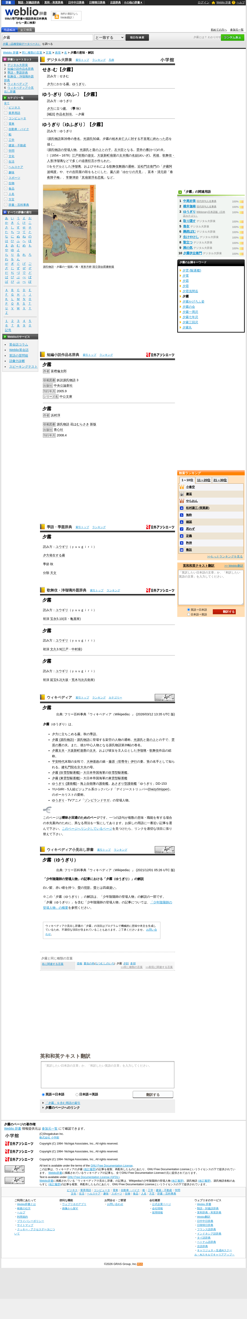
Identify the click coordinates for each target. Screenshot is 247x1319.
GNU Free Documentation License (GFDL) (93, 1177)
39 (65, 139)
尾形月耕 (86, 266)
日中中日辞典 (76, 2)
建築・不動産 (17, 145)
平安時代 (58, 761)
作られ (102, 161)
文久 (53, 649)
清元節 (162, 172)
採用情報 (157, 1212)
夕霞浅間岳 (190, 291)
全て (6, 103)
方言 (11, 199)
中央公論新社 (63, 385)
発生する (55, 555)
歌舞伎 (154, 750)
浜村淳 (55, 415)
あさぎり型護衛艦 (124, 783)
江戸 (65, 649)
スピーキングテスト (23, 366)
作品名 (60, 114)
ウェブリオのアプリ (74, 1204)
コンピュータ (17, 118)
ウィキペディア (59, 697)
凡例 (111, 59)
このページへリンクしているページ (87, 828)
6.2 (58, 680)
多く (75, 161)
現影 (87, 887)
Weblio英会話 (19, 350)
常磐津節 (72, 177)
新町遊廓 (80, 750)
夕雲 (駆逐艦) (191, 270)
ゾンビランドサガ (97, 800)
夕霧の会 (188, 306)
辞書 (8, 2)
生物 (11, 183)
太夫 (93, 750)
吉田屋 (77, 172)
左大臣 (119, 150)
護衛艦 (103, 783)
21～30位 (220, 480)
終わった (159, 139)
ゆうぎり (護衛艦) (64, 783)
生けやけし (191, 237)
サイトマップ (25, 1225)
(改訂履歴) (89, 1169)
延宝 (53, 680)
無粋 (189, 515)
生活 (11, 161)
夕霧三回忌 (190, 322)
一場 (67, 266)
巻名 (77, 139)
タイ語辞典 (204, 1237)
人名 (11, 194)
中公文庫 (66, 396)
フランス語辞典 (206, 1229)
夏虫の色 (89, 963)
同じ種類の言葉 (32, 52)
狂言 (91, 161)
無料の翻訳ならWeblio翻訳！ (69, 15)
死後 (156, 155)
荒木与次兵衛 (81, 680)
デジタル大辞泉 (59, 60)
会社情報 (157, 1208)
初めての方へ (219, 29)
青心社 (58, 429)
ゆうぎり (78, 84)
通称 (131, 166)
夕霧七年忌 (190, 317)
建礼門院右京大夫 (74, 767)
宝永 (53, 619)
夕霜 (185, 281)
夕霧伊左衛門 (192, 253)
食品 (11, 188)
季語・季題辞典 (59, 527)
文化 (11, 156)
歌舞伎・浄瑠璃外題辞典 (66, 590)
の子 (108, 150)
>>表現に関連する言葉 (159, 967)
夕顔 (126, 963)
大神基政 (93, 761)
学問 (11, 150)
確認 (189, 522)
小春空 (190, 487)
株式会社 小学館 (49, 1137)
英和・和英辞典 (53, 2)
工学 (11, 140)
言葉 (49, 52)
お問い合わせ (115, 1204)
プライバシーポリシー (30, 1220)
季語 (93, 734)
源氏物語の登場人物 (62, 150)
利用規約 (22, 1216)
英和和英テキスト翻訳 (65, 1055)
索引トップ (82, 59)
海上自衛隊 (88, 783)
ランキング (99, 59)
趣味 (11, 172)
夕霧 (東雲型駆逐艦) (66, 778)
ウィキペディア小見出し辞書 (70, 850)
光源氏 (88, 139)
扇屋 (113, 155)
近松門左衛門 (146, 166)
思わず (190, 528)
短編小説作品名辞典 (63, 355)
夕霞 (185, 286)
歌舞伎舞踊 (117, 166)
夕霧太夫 (58, 750)
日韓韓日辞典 (97, 2)
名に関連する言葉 (52, 964)
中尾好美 (189, 201)
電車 (11, 123)
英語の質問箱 (18, 355)
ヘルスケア (16, 167)
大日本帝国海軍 (94, 772)
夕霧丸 (187, 327)
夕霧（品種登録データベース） (21, 43)
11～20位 (203, 480)
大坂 (100, 155)
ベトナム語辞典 (206, 1241)
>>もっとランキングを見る (225, 556)
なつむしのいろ (104, 963)
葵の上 (97, 150)
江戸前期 (78, 155)
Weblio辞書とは (26, 1204)
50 (94, 139)
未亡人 (123, 139)
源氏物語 (54, 139)
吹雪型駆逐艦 (117, 772)
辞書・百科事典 (19, 204)
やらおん (192, 501)
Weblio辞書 (55, 1172)
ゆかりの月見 (132, 172)
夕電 (185, 275)
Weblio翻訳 (203, 1216)
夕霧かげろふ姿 (193, 301)
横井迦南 (189, 206)
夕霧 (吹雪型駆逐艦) (66, 772)
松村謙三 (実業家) (197, 508)
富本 (151, 172)
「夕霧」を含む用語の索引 (62, 1103)
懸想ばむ (189, 231)
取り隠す (189, 221)
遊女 (91, 155)
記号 (8, 330)
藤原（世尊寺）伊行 (123, 761)
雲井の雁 (142, 150)
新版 (93, 424)
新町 (106, 155)
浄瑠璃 (76, 166)
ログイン (203, 2)
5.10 (59, 619)
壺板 (79, 963)
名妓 (135, 155)
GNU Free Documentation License (112, 1165)
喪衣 (186, 226)
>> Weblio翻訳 (233, 565)
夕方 (50, 84)
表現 (58, 52)
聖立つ (188, 242)
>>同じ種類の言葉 (132, 967)
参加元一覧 (237, 29)
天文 (53, 573)
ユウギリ (62, 546)
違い (112, 887)
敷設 (189, 549)
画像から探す (70, 1208)
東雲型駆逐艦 (117, 778)
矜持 (189, 542)
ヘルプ (241, 2)
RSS (140, 1264)
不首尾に (146, 139)
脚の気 (188, 247)
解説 (140, 879)
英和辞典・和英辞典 (209, 1212)
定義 (189, 535)
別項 (68, 114)
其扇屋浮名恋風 (93, 177)
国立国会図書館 (101, 266)
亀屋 (73, 619)
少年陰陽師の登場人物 (62, 879)
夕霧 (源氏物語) (63, 739)
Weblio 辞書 (223, 2)
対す (134, 139)
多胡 (133, 963)
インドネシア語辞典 (209, 1233)
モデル (57, 166)
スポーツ (14, 177)
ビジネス (14, 107)
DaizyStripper (158, 789)
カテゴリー (115, 697)
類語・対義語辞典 (29, 2)
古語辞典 (115, 2)
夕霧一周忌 (190, 312)
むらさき (82, 424)
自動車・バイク (19, 129)
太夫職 (124, 155)
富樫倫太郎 (59, 371)
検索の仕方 (24, 1208)
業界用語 (14, 113)
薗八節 (114, 172)
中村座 (76, 649)
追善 (85, 161)
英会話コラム (18, 344)
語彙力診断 (17, 361)
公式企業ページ (161, 1204)
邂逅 (189, 494)
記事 (87, 879)
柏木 (115, 139)
